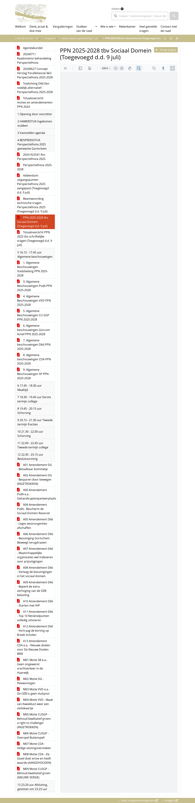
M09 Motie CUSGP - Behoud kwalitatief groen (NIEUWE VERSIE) (33, 773)
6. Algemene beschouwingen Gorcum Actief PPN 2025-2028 (33, 330)
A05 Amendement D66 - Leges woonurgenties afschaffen (35, 523)
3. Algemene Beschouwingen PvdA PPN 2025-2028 (34, 286)
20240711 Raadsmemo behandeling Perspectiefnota (34, 58)
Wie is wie (106, 26)
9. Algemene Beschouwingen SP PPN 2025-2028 (33, 374)
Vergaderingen (63, 26)
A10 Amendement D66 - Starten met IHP (35, 603)
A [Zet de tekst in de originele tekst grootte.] (165, 38)
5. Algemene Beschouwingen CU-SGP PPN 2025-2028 (33, 315)
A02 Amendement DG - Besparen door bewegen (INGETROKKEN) (34, 479)
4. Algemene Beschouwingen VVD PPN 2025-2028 (34, 300)
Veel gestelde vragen (148, 29)
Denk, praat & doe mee (38, 29)
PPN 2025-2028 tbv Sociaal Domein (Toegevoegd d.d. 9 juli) (32, 222)
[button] (174, 16)
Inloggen (171, 800)
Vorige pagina (166, 49)
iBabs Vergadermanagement (139, 800)
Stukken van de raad (84, 29)
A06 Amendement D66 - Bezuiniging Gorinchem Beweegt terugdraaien (35, 538)
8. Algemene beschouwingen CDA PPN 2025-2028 (34, 359)
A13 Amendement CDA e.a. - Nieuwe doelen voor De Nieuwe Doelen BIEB (33, 647)
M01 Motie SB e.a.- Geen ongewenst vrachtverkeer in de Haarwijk (32, 666)
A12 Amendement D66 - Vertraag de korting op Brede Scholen (35, 630)
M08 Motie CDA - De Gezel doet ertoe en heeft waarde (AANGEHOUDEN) (34, 758)
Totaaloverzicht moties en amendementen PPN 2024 (35, 102)
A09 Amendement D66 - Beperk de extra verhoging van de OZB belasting (35, 588)
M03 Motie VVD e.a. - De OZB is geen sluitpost (33, 691)
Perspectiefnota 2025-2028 (34, 167)
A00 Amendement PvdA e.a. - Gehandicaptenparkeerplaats (36, 494)
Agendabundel (30, 48)
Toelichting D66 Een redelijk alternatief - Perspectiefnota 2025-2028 (35, 88)
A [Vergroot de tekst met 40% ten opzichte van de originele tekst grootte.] (177, 38)
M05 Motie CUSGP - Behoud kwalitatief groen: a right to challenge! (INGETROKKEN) (34, 720)
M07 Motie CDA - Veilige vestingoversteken (34, 746)
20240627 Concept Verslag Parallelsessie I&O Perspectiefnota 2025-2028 (35, 73)
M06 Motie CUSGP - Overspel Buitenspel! (33, 735)
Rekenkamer (127, 26)
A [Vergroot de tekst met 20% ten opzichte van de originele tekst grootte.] (171, 38)
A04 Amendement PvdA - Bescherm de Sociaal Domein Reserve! (33, 509)
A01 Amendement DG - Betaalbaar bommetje (34, 467)
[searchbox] (139, 16)
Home (39, 38)
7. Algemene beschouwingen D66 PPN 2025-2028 (34, 344)
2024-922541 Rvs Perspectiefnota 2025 (31, 157)
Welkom (20, 26)
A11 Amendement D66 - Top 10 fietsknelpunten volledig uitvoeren (35, 616)
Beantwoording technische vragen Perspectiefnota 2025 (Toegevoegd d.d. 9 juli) (32, 205)
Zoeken (115, 8)
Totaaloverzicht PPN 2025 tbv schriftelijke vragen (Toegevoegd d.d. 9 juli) (34, 238)
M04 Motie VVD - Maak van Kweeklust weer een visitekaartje (35, 704)
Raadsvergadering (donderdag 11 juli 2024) (83, 38)
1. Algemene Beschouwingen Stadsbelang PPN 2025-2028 (32, 269)
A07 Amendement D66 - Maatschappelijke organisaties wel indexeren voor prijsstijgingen (35, 555)
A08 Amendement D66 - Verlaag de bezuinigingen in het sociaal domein (35, 572)
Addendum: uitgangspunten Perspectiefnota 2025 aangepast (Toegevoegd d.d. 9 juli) (33, 184)
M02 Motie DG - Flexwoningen (30, 681)
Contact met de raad (169, 29)
